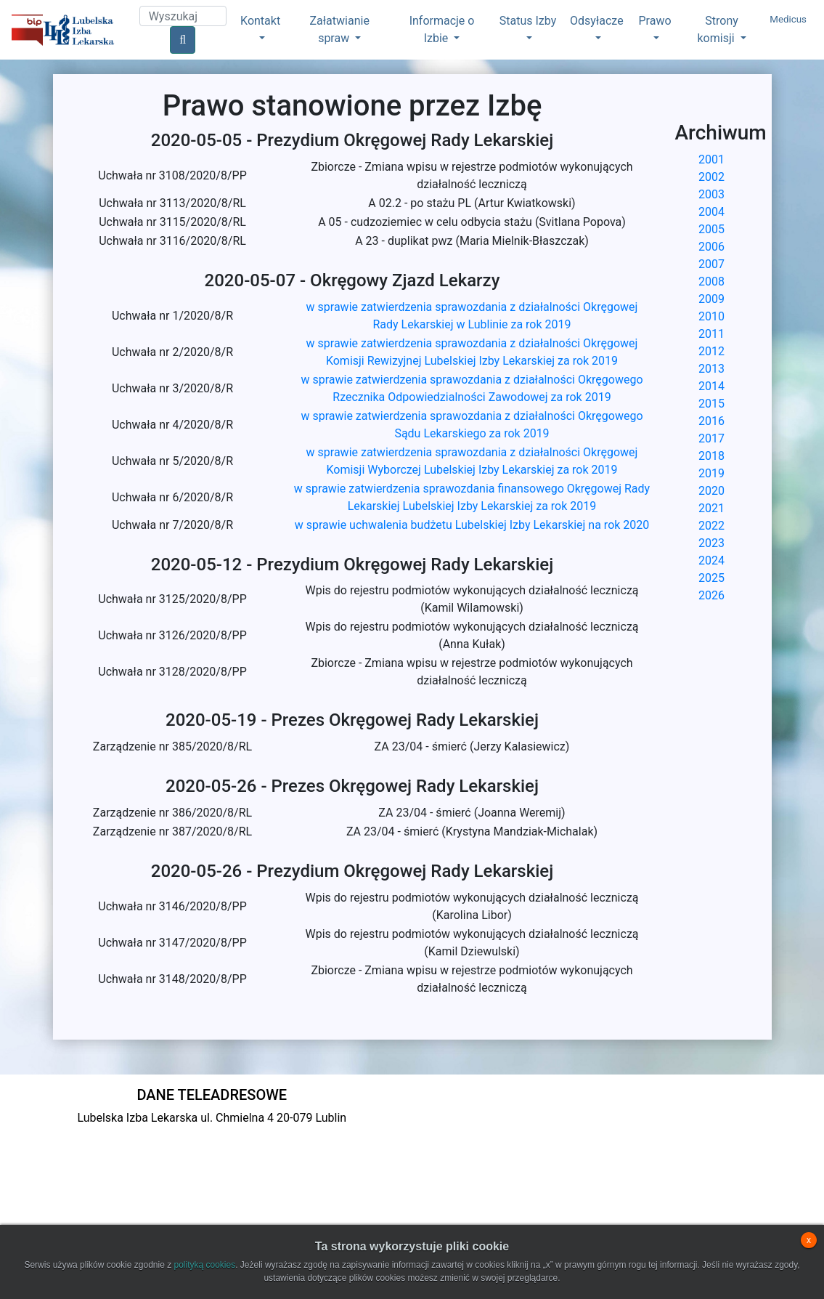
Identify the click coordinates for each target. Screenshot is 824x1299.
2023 (711, 543)
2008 (711, 281)
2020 (711, 491)
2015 (711, 403)
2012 (711, 351)
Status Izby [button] (527, 21)
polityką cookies (204, 1265)
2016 (711, 421)
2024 (711, 560)
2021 (711, 508)
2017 (711, 438)
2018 (711, 456)
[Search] (183, 16)
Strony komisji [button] (718, 29)
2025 (711, 578)
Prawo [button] (655, 21)
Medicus (788, 19)
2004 (711, 212)
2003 (711, 194)
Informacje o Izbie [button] (442, 29)
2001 (711, 159)
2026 (711, 595)
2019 (711, 473)
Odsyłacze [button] (597, 21)
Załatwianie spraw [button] (339, 29)
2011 (711, 334)
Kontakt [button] (260, 21)
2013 (711, 369)
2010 (711, 316)
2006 (711, 247)
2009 (711, 299)
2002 (711, 177)
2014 (711, 386)
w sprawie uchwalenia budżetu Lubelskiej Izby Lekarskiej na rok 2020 (472, 525)
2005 (711, 229)
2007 (711, 264)
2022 (711, 526)
